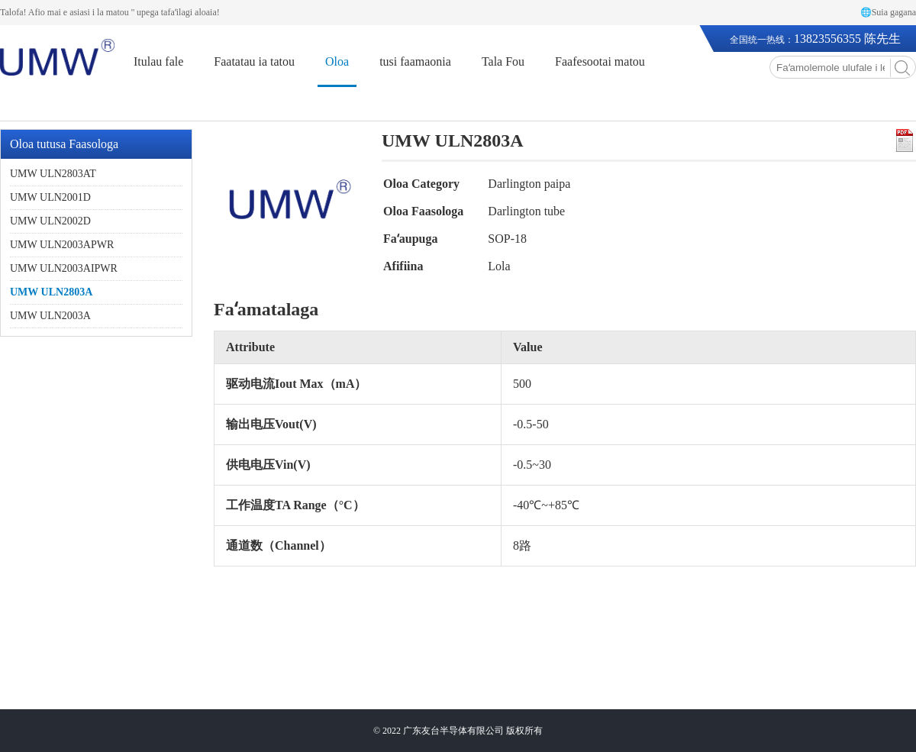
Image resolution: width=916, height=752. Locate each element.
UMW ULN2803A (51, 292)
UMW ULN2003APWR (62, 244)
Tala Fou (503, 61)
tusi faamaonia (415, 61)
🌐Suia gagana (888, 12)
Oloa (337, 61)
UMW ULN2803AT (53, 173)
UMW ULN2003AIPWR (64, 268)
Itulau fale (158, 61)
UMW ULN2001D (50, 197)
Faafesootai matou (600, 61)
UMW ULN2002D (50, 221)
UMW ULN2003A (50, 315)
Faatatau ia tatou (254, 61)
